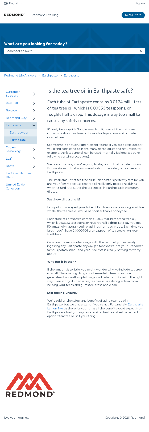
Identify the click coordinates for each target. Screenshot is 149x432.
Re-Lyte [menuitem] (11, 110)
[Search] (141, 51)
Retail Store (133, 15)
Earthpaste (50, 75)
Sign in (140, 3)
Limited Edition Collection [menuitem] (16, 186)
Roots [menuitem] (10, 166)
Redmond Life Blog (45, 15)
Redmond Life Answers (20, 75)
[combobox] (71, 51)
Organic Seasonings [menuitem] (13, 149)
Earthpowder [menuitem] (19, 132)
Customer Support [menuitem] (13, 93)
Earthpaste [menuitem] (13, 125)
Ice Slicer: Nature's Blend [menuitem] (18, 175)
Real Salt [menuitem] (12, 103)
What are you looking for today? (35, 43)
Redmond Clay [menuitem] (16, 118)
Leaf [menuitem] (9, 158)
